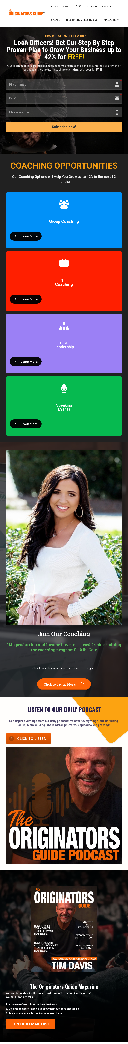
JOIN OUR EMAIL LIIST (30, 1025)
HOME (54, 6)
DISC (78, 6)
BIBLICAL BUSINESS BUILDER (82, 20)
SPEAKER (56, 20)
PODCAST (91, 6)
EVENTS (106, 6)
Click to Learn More (64, 685)
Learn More (25, 238)
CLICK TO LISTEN (28, 740)
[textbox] (64, 1010)
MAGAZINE (110, 20)
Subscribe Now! (64, 127)
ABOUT (67, 6)
